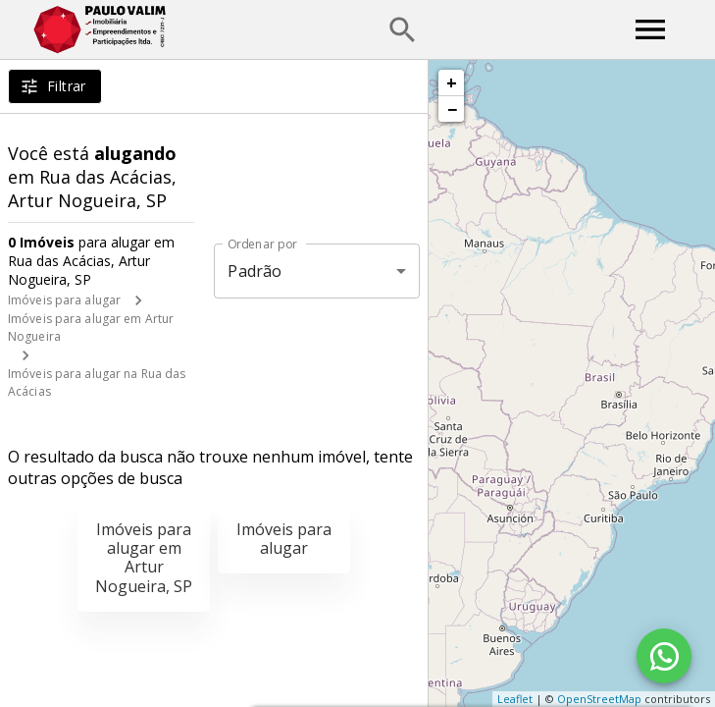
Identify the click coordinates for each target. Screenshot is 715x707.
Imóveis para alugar (64, 300)
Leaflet (515, 698)
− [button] (452, 109)
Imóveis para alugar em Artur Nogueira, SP (143, 557)
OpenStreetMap (599, 698)
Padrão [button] (254, 271)
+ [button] (451, 82)
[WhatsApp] (664, 655)
